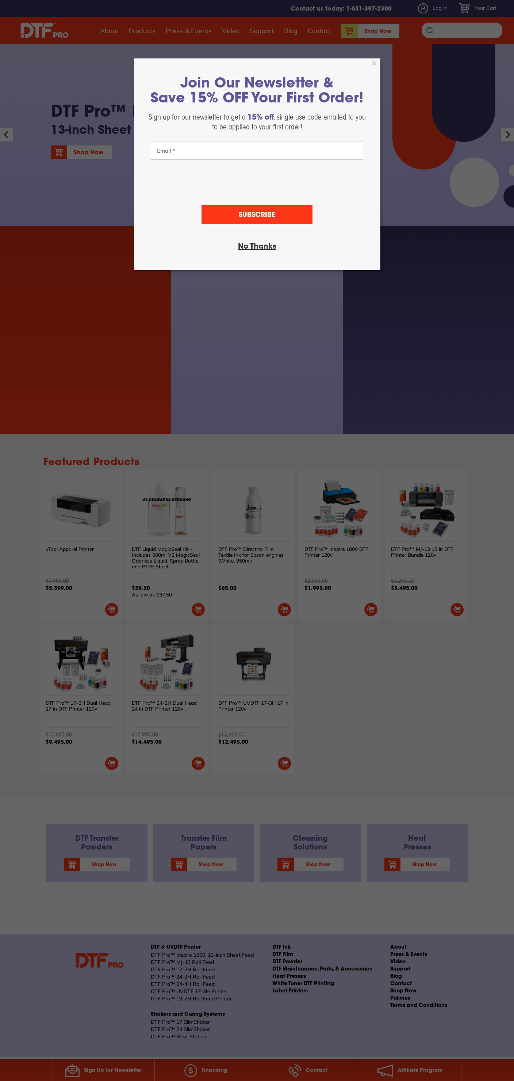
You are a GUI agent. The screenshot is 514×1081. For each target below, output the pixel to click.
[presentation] (257, 182)
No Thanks (257, 246)
